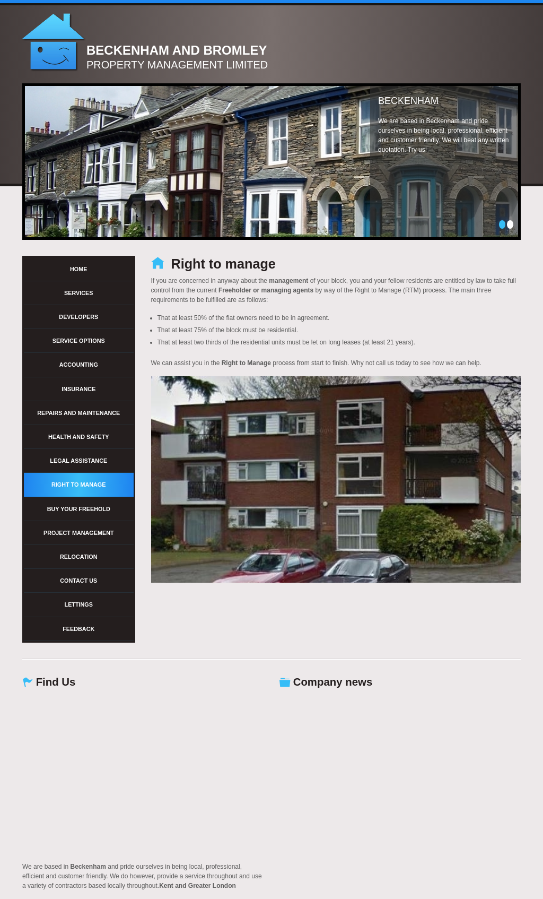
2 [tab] (510, 224)
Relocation (79, 557)
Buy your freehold (78, 509)
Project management (78, 533)
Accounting (78, 364)
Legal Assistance (78, 460)
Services (78, 293)
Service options (78, 341)
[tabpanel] (271, 161)
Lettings (79, 604)
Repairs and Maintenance (78, 413)
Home (78, 269)
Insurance (78, 389)
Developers (78, 317)
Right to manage (78, 484)
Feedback (78, 629)
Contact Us (78, 580)
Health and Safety (78, 437)
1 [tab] (502, 224)
